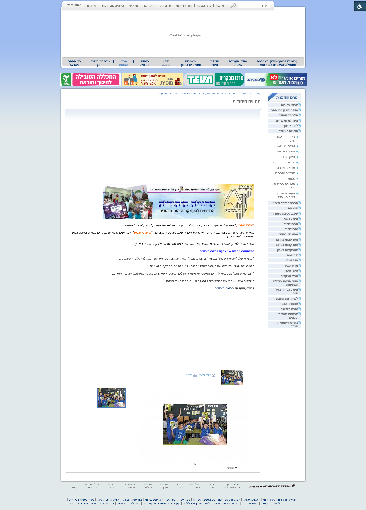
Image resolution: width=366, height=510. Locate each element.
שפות (291, 178)
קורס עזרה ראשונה (108, 499)
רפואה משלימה (212, 503)
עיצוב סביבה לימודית (285, 213)
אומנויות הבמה (288, 304)
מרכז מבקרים (289, 276)
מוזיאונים (292, 255)
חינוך (70, 503)
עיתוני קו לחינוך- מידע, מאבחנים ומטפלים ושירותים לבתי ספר (277, 63)
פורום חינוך (164, 5)
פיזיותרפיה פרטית (129, 486)
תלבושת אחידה (288, 115)
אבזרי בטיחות (289, 105)
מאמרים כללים (147, 486)
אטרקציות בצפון (287, 250)
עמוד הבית (255, 93)
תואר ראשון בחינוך (85, 503)
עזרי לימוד (291, 229)
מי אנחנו (91, 5)
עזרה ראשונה (289, 309)
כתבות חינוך (179, 486)
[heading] (102, 218)
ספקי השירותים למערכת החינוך (210, 93)
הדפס (189, 375)
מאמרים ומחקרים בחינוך (190, 63)
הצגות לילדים (231, 503)
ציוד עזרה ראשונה (132, 499)
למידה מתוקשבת (287, 298)
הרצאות (293, 208)
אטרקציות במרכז (287, 245)
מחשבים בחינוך (288, 234)
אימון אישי (291, 271)
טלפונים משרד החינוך (100, 63)
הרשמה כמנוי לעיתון (112, 5)
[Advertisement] (212, 146)
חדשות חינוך (214, 63)
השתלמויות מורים (287, 120)
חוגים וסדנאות (285, 151)
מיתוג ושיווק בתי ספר (284, 110)
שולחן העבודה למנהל (238, 63)
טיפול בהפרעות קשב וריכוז (91, 486)
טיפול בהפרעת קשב (154, 503)
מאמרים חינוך (163, 486)
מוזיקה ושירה (286, 168)
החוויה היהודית (247, 101)
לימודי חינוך (290, 126)
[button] (233, 5)
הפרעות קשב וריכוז (285, 203)
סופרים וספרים (285, 173)
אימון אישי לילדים (192, 503)
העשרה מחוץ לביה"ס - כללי (286, 195)
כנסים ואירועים (144, 63)
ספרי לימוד (291, 224)
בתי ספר (211, 486)
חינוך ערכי (288, 157)
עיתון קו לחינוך (184, 5)
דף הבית (220, 5)
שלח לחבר (205, 375)
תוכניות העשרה (288, 131)
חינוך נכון (148, 5)
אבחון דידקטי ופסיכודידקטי (232, 486)
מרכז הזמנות (204, 5)
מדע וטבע (291, 265)
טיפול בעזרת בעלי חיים (81, 499)
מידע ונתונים (166, 63)
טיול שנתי (292, 260)
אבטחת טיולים (106, 503)
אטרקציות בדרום (287, 239)
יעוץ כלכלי (174, 503)
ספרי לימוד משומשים (128, 503)
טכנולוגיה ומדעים (283, 162)
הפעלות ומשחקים (282, 146)
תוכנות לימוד (111, 486)
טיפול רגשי (291, 219)
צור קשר (134, 5)
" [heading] (253, 225)
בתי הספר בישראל (74, 63)
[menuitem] (277, 63)
